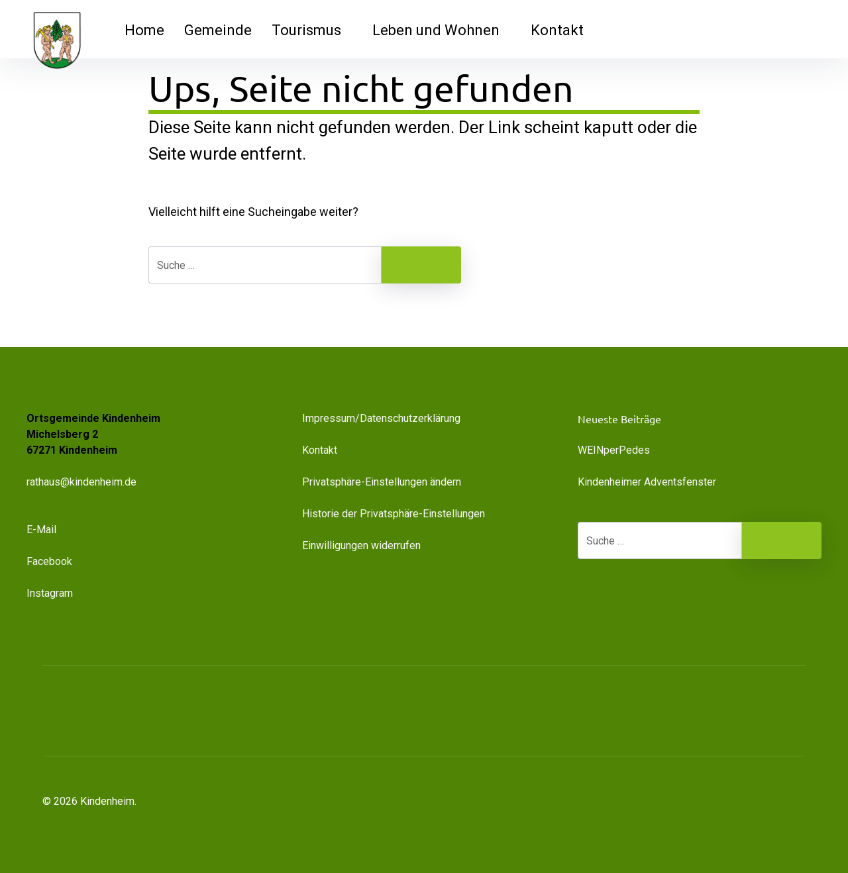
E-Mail (41, 529)
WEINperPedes (614, 450)
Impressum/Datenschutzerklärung (381, 418)
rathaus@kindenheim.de (82, 482)
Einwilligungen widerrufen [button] (361, 545)
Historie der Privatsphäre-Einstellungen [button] (393, 513)
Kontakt (557, 30)
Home (144, 30)
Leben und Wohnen (441, 30)
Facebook (49, 561)
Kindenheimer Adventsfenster (647, 482)
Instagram (49, 593)
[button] (729, 711)
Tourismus (312, 30)
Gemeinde (218, 30)
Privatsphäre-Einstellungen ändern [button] (381, 482)
